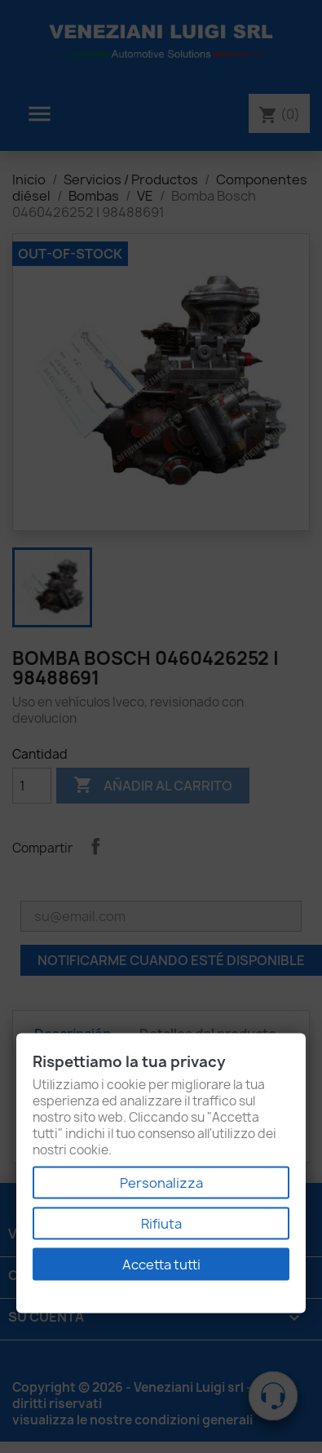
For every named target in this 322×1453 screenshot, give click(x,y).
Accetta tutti (161, 1265)
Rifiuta (161, 1224)
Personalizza (161, 1183)
